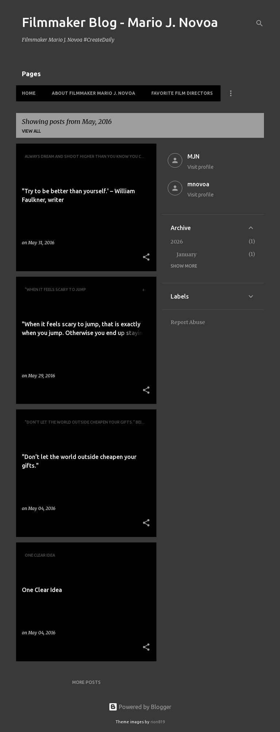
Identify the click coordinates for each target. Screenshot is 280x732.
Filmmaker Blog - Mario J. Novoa (120, 22)
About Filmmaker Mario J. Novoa (93, 93)
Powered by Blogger (140, 707)
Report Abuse (188, 322)
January (186, 254)
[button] (146, 257)
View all (31, 131)
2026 (177, 241)
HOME (29, 93)
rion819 (158, 722)
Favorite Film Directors (182, 93)
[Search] (259, 23)
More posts (86, 682)
